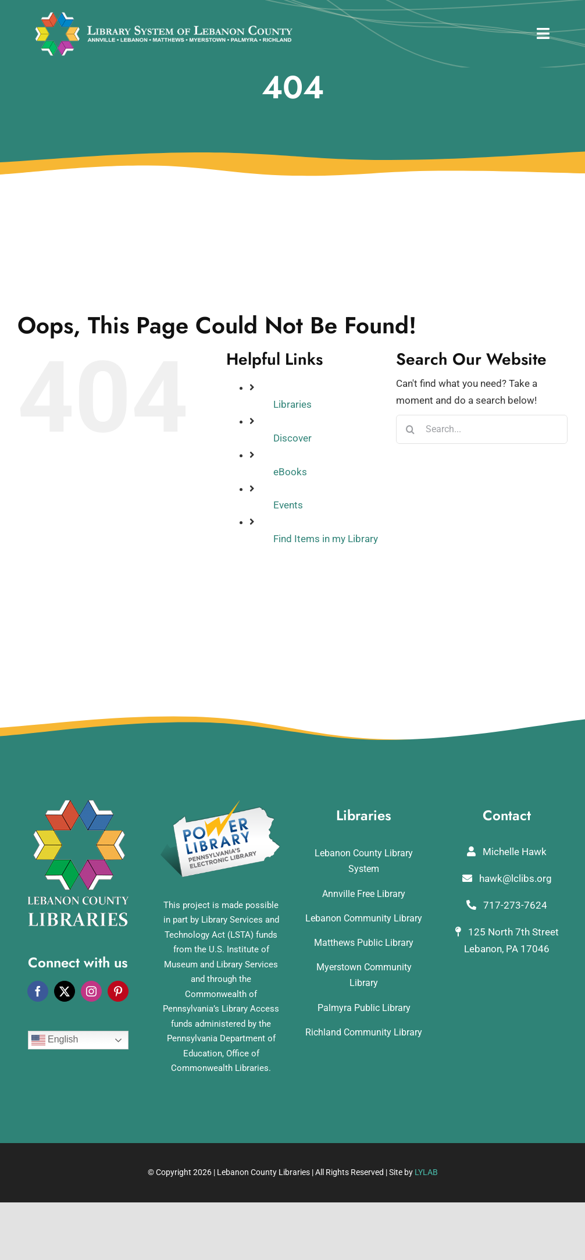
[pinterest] (118, 991)
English (55, 1040)
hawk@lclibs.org (507, 878)
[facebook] (37, 991)
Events (288, 505)
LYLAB (426, 1172)
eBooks (290, 472)
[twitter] (64, 991)
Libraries (292, 404)
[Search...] (482, 429)
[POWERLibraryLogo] (220, 804)
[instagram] (91, 991)
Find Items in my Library (325, 538)
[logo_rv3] (163, 16)
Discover (292, 438)
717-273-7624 (506, 905)
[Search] (410, 429)
